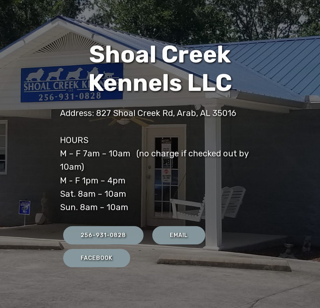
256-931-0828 (103, 235)
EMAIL (179, 235)
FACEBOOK (97, 258)
